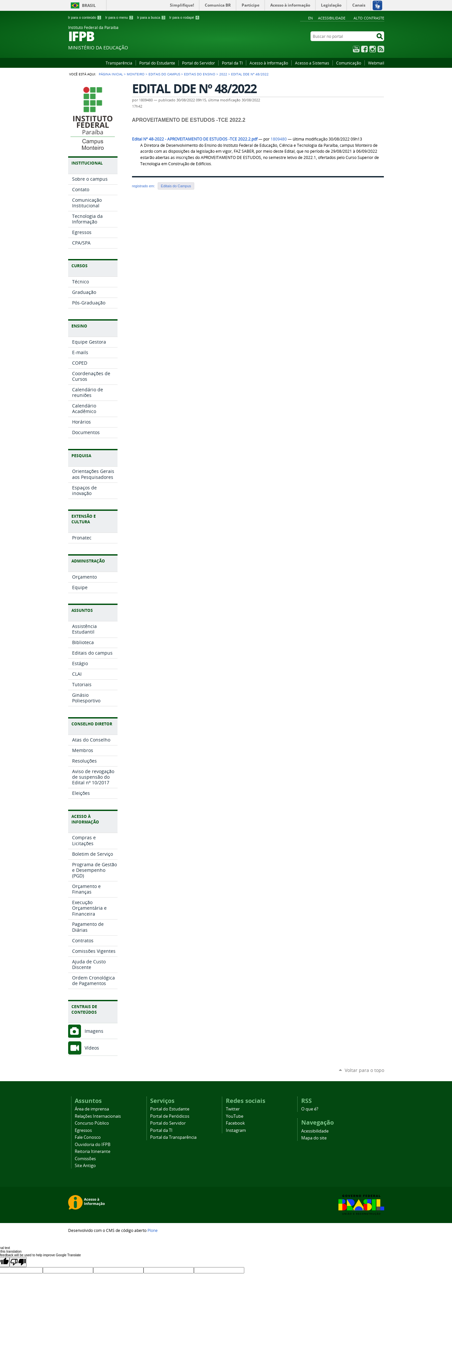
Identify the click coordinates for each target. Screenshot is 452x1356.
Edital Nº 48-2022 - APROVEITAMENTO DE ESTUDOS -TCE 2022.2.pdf (194, 139)
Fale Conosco (88, 1137)
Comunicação (348, 62)
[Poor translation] (18, 1262)
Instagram (372, 49)
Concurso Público (92, 1123)
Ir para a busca (152, 17)
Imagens (94, 1031)
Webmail (376, 62)
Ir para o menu (119, 17)
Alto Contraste (369, 17)
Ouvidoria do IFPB (92, 1144)
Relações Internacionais (98, 1116)
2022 (223, 74)
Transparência (119, 62)
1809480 (279, 139)
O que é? (309, 1109)
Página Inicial (111, 74)
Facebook (364, 49)
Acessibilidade (331, 17)
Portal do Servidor (198, 62)
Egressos (83, 1130)
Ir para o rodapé (184, 17)
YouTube (356, 49)
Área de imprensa (92, 1109)
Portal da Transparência (173, 1137)
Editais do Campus (164, 74)
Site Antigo (85, 1165)
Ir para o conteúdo (85, 17)
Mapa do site (314, 1138)
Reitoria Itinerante (92, 1151)
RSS (381, 49)
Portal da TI (232, 62)
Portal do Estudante (157, 62)
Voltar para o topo (364, 1070)
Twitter (233, 1109)
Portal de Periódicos (169, 1116)
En (310, 17)
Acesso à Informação (269, 62)
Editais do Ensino (199, 74)
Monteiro (136, 74)
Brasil (89, 5)
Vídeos (92, 1048)
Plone (152, 1230)
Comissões (85, 1158)
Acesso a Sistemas (312, 62)
